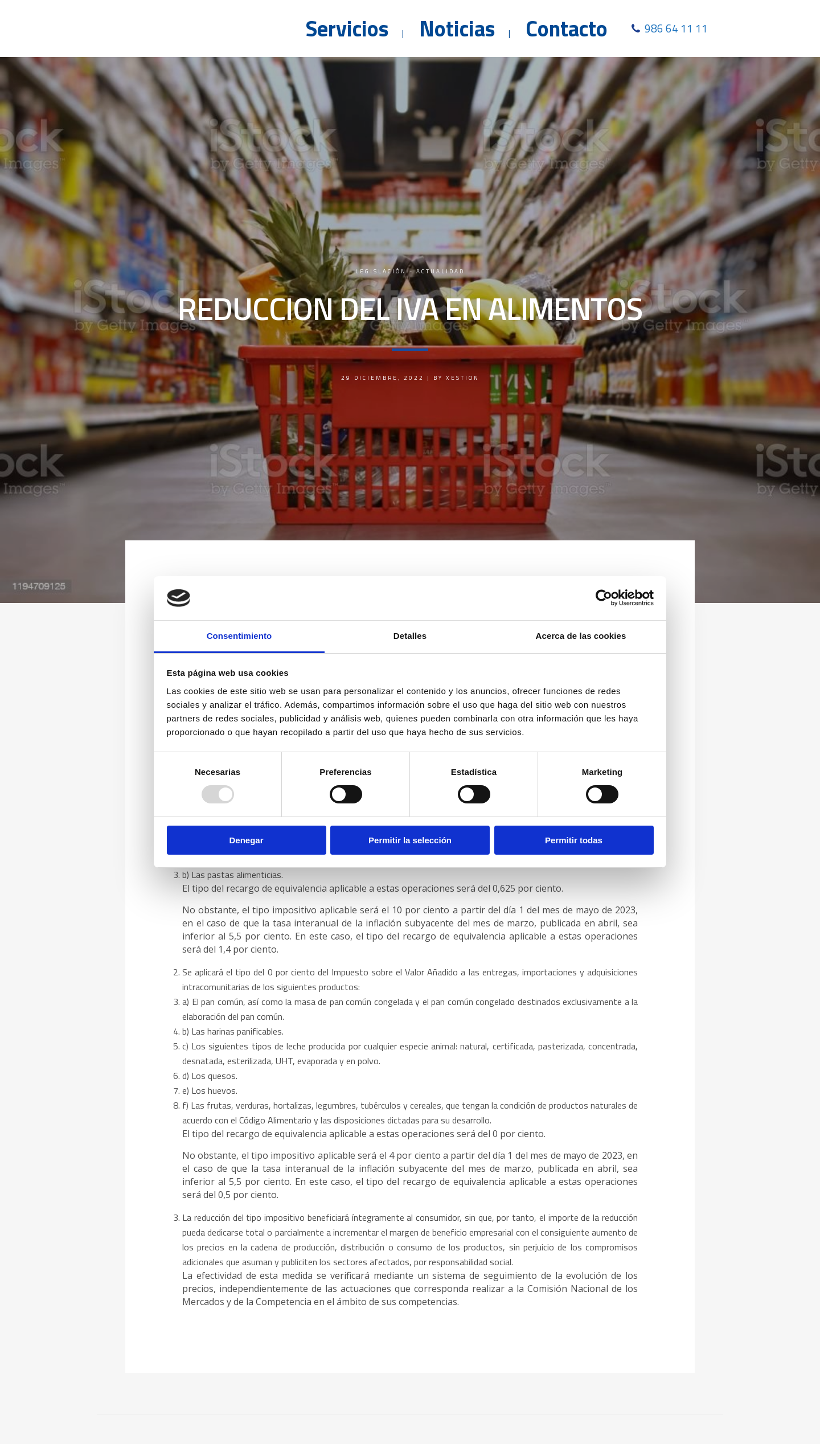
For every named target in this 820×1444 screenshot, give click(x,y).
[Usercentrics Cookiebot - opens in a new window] (604, 597)
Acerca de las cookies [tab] (581, 636)
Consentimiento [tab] (239, 636)
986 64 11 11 (676, 28)
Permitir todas (573, 840)
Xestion (462, 378)
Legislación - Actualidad (410, 271)
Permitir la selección (410, 840)
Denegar (246, 840)
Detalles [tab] (410, 636)
